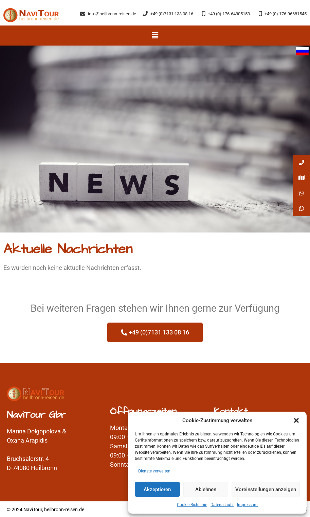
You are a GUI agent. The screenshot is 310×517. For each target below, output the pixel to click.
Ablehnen (205, 489)
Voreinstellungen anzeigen (265, 489)
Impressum (247, 504)
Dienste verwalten (154, 471)
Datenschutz (222, 504)
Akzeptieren (157, 489)
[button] (296, 420)
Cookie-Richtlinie (192, 504)
